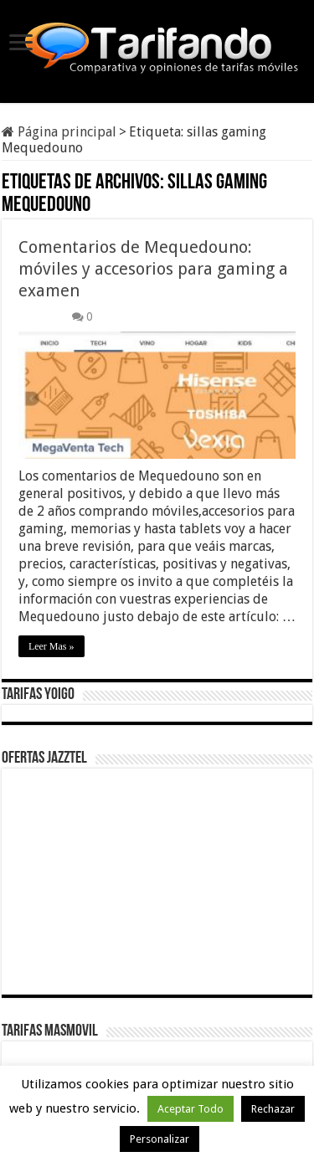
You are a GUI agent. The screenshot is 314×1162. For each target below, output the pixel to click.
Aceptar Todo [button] (190, 1109)
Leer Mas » (51, 646)
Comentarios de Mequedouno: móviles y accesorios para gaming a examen (153, 269)
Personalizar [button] (159, 1139)
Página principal (59, 132)
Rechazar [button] (273, 1109)
